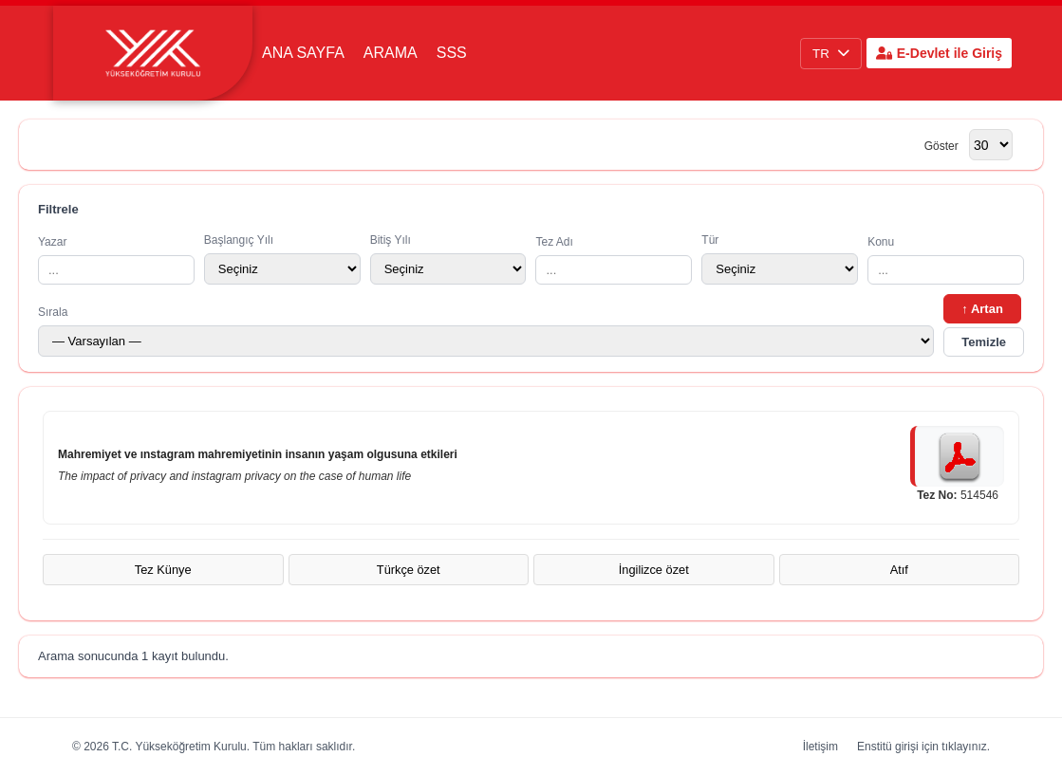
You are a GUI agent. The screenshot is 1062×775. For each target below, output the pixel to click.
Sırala (486, 331)
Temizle (983, 342)
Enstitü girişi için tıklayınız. (923, 746)
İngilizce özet (654, 570)
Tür (779, 259)
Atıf (899, 570)
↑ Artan (982, 309)
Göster (941, 146)
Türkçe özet (408, 570)
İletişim (820, 746)
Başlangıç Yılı (282, 259)
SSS (452, 53)
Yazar (116, 260)
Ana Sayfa (303, 53)
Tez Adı (613, 260)
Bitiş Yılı (448, 259)
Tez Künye (163, 570)
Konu (945, 260)
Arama (390, 53)
